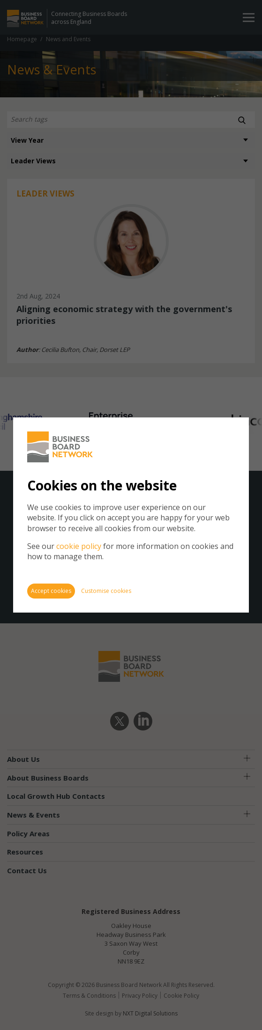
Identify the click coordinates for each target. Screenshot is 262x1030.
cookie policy (78, 546)
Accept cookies (51, 591)
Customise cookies (106, 591)
